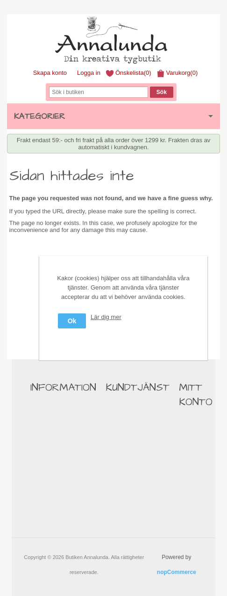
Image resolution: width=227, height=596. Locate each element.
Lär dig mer (106, 316)
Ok (72, 321)
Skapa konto (50, 72)
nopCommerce (176, 572)
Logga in (88, 72)
